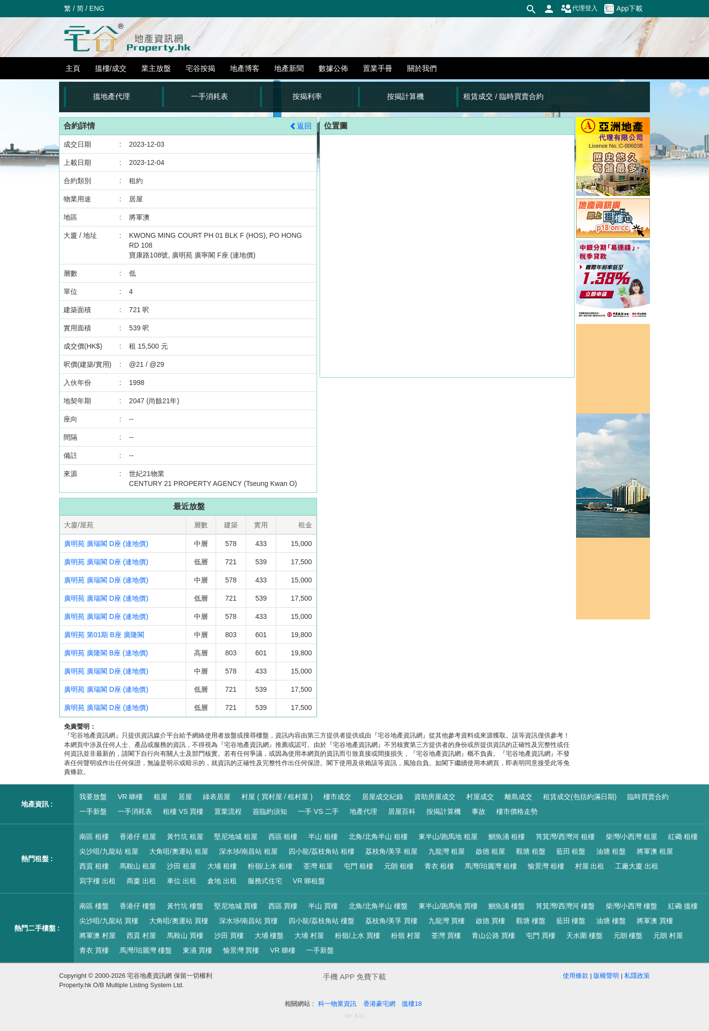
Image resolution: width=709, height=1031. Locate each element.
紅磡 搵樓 (683, 906)
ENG (96, 8)
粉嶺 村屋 (405, 935)
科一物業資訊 (337, 1003)
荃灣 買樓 (446, 935)
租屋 (160, 797)
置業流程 (228, 811)
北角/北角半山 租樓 (378, 836)
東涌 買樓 (197, 950)
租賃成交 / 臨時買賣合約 (503, 96)
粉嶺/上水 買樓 (357, 935)
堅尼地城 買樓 (236, 906)
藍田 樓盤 (571, 921)
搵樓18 (411, 1003)
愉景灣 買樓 (241, 950)
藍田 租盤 (571, 851)
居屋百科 (402, 811)
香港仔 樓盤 (138, 906)
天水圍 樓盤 (584, 935)
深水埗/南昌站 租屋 (248, 851)
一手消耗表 (209, 96)
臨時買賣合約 (648, 797)
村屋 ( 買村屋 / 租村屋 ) (277, 797)
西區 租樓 (283, 836)
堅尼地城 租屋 (236, 836)
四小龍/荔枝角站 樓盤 (321, 921)
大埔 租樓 (222, 866)
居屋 (185, 797)
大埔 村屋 (309, 935)
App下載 (623, 9)
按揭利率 (307, 96)
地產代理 (363, 811)
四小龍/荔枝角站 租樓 (321, 851)
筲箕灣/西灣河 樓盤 (565, 906)
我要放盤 (93, 797)
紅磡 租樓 (683, 836)
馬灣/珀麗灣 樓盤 (146, 950)
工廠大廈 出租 (636, 866)
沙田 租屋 (181, 866)
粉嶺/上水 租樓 (270, 866)
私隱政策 (637, 975)
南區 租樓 (94, 836)
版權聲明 (606, 975)
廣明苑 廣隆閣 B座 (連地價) (106, 653)
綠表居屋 (216, 797)
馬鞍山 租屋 (138, 866)
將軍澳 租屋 (655, 851)
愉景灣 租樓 (546, 866)
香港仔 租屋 (138, 836)
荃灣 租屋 (318, 866)
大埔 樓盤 (269, 935)
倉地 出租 (222, 881)
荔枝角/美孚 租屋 (391, 851)
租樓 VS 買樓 (183, 811)
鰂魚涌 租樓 (506, 836)
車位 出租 (181, 881)
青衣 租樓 (439, 866)
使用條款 (575, 975)
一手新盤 (93, 811)
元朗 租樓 (399, 866)
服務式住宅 (265, 881)
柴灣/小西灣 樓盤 (632, 906)
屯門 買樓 (540, 935)
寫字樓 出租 (97, 881)
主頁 (72, 68)
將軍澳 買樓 (655, 921)
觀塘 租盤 (531, 851)
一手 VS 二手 (318, 811)
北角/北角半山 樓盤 (378, 906)
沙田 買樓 (229, 935)
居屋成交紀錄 (382, 797)
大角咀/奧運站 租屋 (178, 851)
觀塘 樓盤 (531, 921)
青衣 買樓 (94, 950)
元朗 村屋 (668, 935)
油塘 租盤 (611, 851)
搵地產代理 (111, 96)
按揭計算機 (405, 96)
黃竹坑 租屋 (185, 836)
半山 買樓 (323, 906)
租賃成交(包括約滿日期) (579, 797)
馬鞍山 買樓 (185, 935)
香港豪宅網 (379, 1003)
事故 (478, 811)
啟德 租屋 (490, 851)
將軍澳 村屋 (97, 935)
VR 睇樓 (130, 797)
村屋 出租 (590, 866)
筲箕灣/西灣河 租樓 (565, 836)
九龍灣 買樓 (446, 921)
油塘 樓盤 (611, 921)
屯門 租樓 (358, 866)
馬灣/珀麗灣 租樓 (491, 866)
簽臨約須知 (270, 811)
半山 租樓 (323, 836)
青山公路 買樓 (493, 935)
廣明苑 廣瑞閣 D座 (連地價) (106, 544)
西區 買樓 (283, 906)
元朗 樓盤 (628, 935)
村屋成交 (480, 797)
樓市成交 (337, 797)
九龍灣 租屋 (446, 851)
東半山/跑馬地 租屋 (448, 836)
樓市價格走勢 (517, 811)
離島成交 (518, 797)
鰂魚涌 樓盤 (506, 906)
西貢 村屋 (141, 935)
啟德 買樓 (490, 921)
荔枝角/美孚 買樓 (391, 921)
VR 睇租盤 (309, 881)
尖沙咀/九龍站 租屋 (108, 851)
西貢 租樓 (94, 866)
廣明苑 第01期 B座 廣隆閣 (104, 635)
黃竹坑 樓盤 (185, 906)
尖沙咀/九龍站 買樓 (108, 921)
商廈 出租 (141, 881)
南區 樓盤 (94, 906)
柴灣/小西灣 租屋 (632, 836)
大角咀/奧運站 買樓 (178, 921)
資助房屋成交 (434, 797)
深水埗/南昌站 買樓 (248, 921)
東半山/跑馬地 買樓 (448, 906)
